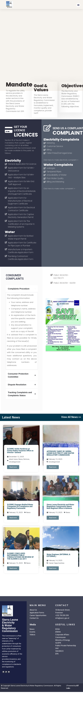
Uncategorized (14, 462)
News (20, 459)
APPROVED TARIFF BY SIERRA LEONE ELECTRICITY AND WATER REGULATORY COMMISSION (60, 453)
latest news (13, 459)
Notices (26, 459)
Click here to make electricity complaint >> (61, 160)
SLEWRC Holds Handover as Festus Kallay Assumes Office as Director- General (20, 450)
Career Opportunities (56, 563)
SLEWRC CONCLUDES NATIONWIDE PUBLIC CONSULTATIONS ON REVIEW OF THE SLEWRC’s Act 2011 (20, 556)
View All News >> (71, 417)
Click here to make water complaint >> (59, 188)
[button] (78, 5)
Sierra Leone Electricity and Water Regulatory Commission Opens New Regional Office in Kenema (60, 506)
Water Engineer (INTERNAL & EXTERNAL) (58, 555)
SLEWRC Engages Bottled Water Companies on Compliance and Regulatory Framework (20, 506)
